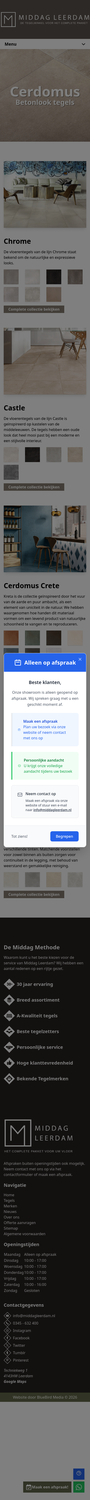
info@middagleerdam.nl (52, 810)
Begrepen (64, 836)
